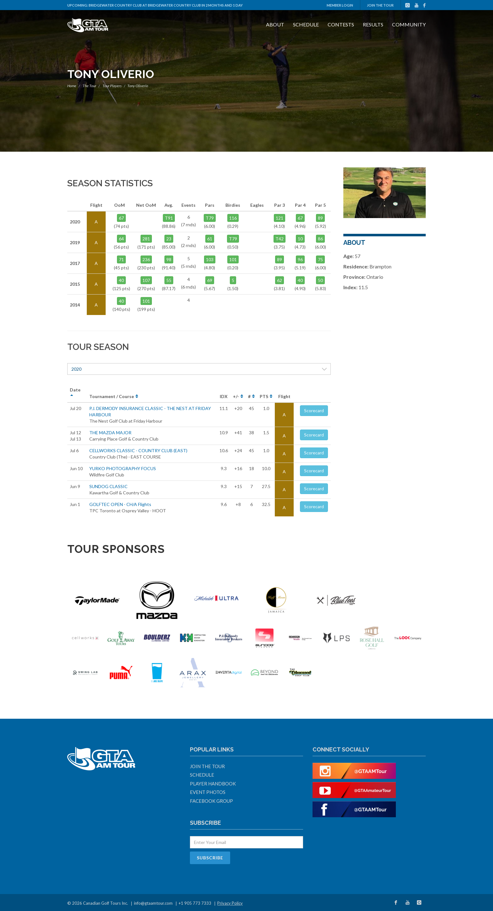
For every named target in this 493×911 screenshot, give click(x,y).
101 (146, 301)
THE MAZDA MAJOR (110, 432)
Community (409, 24)
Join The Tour (380, 5)
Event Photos (207, 792)
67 (121, 218)
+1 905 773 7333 (195, 903)
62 (279, 280)
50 (320, 280)
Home (71, 85)
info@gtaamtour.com (153, 903)
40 (121, 280)
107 (146, 280)
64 (121, 238)
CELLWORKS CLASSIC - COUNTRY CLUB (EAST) (138, 450)
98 (168, 259)
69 (209, 280)
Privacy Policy (230, 903)
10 (300, 238)
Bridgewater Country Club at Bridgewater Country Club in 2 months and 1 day (166, 5)
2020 (199, 369)
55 (168, 280)
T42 (279, 238)
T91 (169, 218)
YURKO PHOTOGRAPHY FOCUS (122, 468)
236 (146, 259)
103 (209, 259)
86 (320, 238)
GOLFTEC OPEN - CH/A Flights (120, 504)
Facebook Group (211, 801)
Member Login (340, 5)
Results (373, 24)
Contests (341, 24)
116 (233, 218)
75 (320, 259)
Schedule (306, 24)
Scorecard (314, 410)
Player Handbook (213, 783)
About (275, 24)
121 (279, 218)
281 (146, 238)
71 (121, 259)
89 (320, 218)
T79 (210, 218)
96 (300, 259)
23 (168, 238)
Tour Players (112, 85)
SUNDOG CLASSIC (108, 486)
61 (209, 238)
